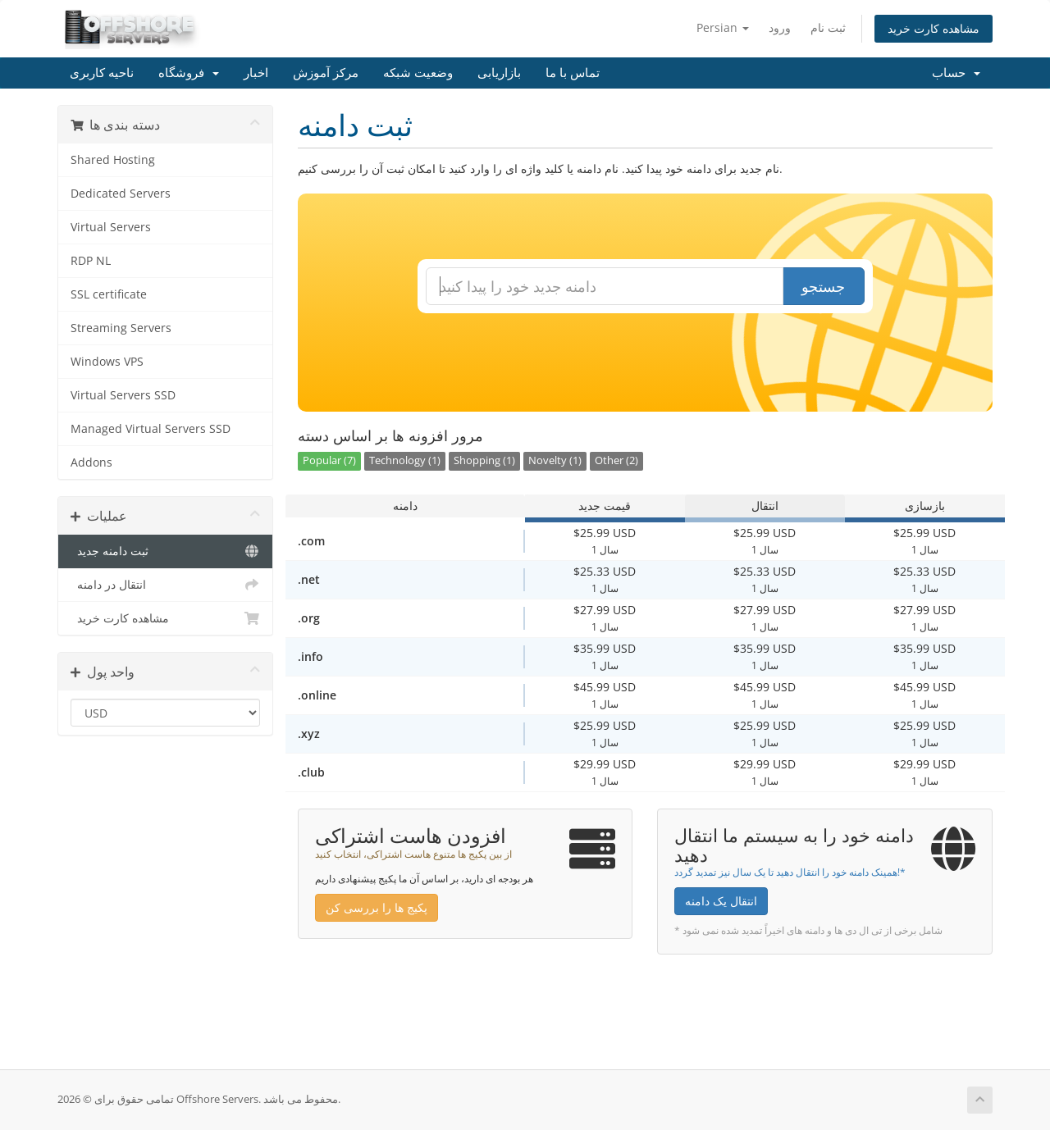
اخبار (256, 73)
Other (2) (616, 460)
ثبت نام (828, 27)
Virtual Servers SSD (123, 395)
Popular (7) (329, 460)
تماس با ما (573, 73)
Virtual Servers (111, 227)
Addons (91, 462)
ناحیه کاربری (102, 73)
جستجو (823, 286)
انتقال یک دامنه (721, 901)
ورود (780, 27)
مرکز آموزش (325, 73)
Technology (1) (405, 460)
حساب (956, 73)
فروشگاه (188, 73)
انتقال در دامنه (165, 585)
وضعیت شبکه (418, 73)
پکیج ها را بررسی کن (376, 907)
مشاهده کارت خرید (933, 28)
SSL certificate (109, 294)
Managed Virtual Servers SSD (151, 428)
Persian (722, 27)
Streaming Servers (121, 328)
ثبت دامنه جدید (165, 551)
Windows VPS (107, 361)
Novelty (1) (555, 460)
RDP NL (91, 260)
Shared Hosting (113, 160)
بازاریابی (499, 73)
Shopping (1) (484, 460)
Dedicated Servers (121, 193)
